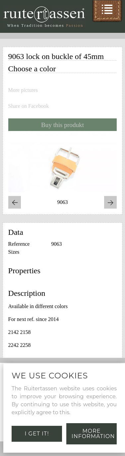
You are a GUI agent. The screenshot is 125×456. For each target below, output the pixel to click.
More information (93, 433)
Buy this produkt (62, 124)
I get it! (37, 433)
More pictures (23, 90)
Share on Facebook (28, 106)
